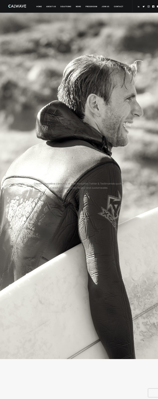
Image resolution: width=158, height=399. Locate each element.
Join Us (105, 6)
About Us (51, 6)
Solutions (65, 6)
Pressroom (91, 6)
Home (39, 6)
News (78, 6)
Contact (118, 6)
